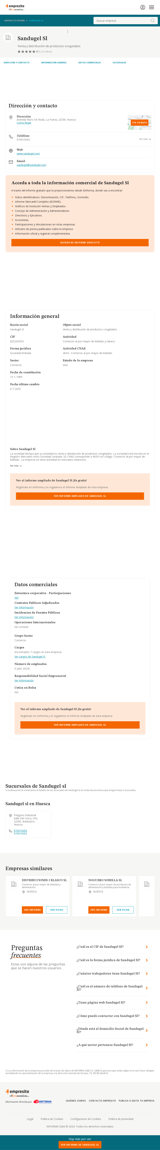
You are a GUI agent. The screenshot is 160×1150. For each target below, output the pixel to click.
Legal (30, 1119)
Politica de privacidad (120, 1119)
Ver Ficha (56, 909)
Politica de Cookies (52, 1119)
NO (17, 597)
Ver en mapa (139, 122)
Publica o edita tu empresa (136, 1100)
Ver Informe (32, 909)
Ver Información (24, 607)
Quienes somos (76, 1100)
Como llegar (24, 122)
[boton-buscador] (152, 20)
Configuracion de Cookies (86, 1119)
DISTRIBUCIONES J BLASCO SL (44, 880)
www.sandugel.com (28, 153)
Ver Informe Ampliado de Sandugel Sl (80, 496)
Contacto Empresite (102, 1100)
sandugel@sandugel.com (31, 165)
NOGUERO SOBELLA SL (105, 880)
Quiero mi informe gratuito (80, 242)
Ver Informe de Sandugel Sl (80, 1144)
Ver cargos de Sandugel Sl (30, 656)
